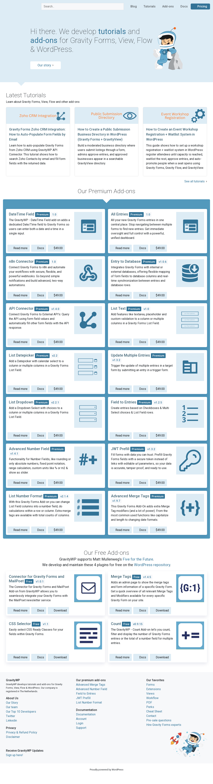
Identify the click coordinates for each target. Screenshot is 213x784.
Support (81, 728)
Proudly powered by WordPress (106, 769)
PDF (149, 702)
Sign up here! (14, 755)
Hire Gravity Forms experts (163, 725)
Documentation (86, 714)
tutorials (112, 31)
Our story (45, 65)
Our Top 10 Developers (21, 711)
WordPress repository (152, 565)
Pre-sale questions (158, 720)
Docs (40, 248)
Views (150, 693)
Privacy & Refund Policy (21, 732)
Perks (150, 707)
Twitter (10, 716)
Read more (20, 248)
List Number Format (89, 702)
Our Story (12, 702)
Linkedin (11, 720)
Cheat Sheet (154, 711)
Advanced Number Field (91, 689)
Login (79, 723)
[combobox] (82, 6)
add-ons (43, 40)
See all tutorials (194, 181)
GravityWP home (14, 6)
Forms (150, 684)
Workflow (152, 698)
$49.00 (58, 248)
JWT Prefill (83, 698)
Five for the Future (138, 559)
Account (81, 719)
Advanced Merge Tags (90, 684)
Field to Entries (86, 693)
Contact (151, 716)
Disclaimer (13, 737)
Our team (12, 707)
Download (60, 610)
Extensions (153, 689)
